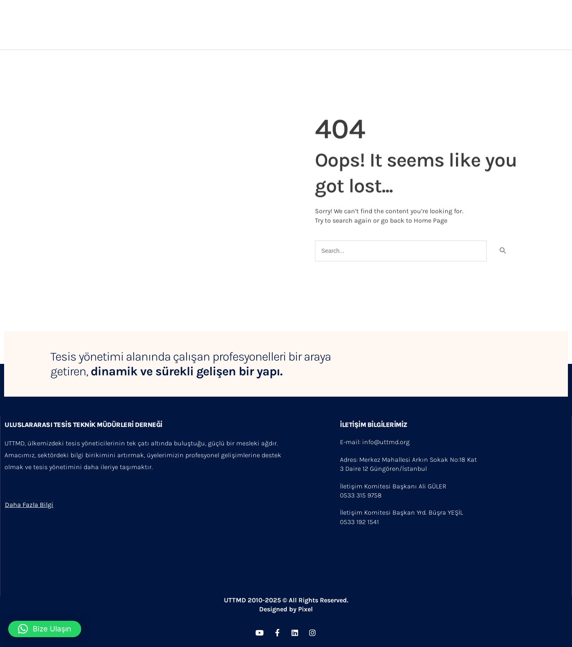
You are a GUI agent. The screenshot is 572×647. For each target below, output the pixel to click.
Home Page (430, 219)
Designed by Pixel (286, 609)
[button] (44, 629)
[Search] (502, 251)
